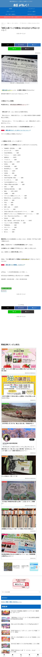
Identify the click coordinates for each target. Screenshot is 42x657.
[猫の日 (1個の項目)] (38, 598)
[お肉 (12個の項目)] (19, 582)
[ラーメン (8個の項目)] (30, 582)
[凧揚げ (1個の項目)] (10, 598)
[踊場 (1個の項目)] (20, 603)
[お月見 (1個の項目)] (25, 591)
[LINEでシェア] (14, 48)
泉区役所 (4, 290)
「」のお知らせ (15, 264)
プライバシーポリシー (35, 650)
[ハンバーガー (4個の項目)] (37, 584)
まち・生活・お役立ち (6, 288)
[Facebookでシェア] (21, 44)
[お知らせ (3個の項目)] (19, 586)
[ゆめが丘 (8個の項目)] (37, 582)
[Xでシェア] (7, 44)
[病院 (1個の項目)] (22, 598)
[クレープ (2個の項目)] (38, 586)
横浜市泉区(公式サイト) (10, 612)
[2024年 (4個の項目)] (30, 584)
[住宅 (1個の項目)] (38, 601)
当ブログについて (21, 650)
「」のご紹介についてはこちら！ (17, 130)
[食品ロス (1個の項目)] (4, 594)
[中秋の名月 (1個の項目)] (33, 603)
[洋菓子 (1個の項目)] (4, 591)
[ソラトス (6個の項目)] (11, 584)
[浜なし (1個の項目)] (4, 596)
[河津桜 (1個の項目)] (3, 601)
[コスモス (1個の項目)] (32, 596)
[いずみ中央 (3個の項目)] (12, 586)
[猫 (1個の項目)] (17, 594)
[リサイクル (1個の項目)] (11, 591)
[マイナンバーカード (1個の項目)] (30, 594)
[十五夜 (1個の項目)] (38, 591)
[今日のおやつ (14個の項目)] (12, 582)
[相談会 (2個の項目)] (15, 589)
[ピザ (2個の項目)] (20, 589)
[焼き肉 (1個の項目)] (20, 601)
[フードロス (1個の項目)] (11, 594)
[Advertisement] (21, 38)
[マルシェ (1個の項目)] (16, 598)
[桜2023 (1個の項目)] (10, 596)
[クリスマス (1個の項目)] (16, 596)
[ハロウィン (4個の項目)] (4, 586)
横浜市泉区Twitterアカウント (11, 614)
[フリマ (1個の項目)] (32, 598)
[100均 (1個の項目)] (7, 603)
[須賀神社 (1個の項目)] (4, 598)
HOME (7, 650)
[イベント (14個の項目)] (4, 582)
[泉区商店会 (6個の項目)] (4, 584)
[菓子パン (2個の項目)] (4, 589)
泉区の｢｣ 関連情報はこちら (12, 469)
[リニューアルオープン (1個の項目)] (12, 601)
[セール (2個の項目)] (9, 589)
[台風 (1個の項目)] (27, 598)
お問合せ (21, 652)
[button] (27, 48)
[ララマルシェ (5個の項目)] (23, 584)
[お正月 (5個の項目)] (17, 584)
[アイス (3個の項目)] (25, 586)
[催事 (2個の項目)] (28, 589)
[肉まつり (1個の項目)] (18, 591)
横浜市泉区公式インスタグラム (12, 616)
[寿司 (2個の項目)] (24, 589)
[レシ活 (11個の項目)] (24, 582)
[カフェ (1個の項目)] (38, 596)
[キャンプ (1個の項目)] (31, 591)
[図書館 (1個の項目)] (33, 601)
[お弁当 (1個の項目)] (21, 594)
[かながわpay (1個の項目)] (27, 601)
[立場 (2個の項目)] (33, 589)
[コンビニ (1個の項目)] (38, 589)
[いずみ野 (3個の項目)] (31, 586)
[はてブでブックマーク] (34, 44)
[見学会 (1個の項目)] (38, 594)
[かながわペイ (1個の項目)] (24, 596)
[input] (21, 459)
